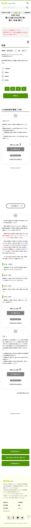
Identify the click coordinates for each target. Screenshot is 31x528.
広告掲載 (20, 502)
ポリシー (20, 508)
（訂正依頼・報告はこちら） (7, 56)
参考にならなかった (15, 155)
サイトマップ (6, 511)
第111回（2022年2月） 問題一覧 (15, 457)
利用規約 (5, 508)
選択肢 (3, 50)
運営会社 (5, 502)
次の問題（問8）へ (15, 463)
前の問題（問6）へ (15, 451)
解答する (15, 96)
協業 (19, 505)
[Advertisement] (15, 431)
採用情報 (5, 505)
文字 (19, 50)
